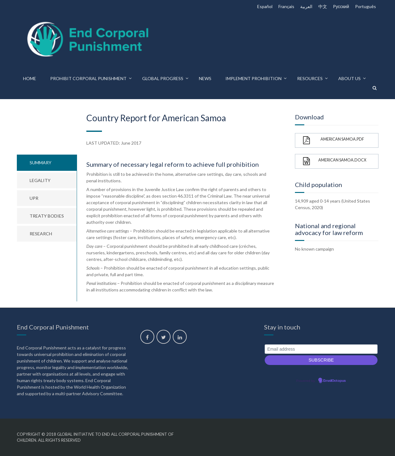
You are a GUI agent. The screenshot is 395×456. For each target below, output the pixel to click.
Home (29, 78)
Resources (310, 78)
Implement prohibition (253, 78)
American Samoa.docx (334, 161)
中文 (322, 6)
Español (264, 6)
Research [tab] (41, 233)
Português (365, 6)
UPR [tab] (34, 198)
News (205, 78)
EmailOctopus (334, 380)
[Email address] (321, 349)
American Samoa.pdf (333, 140)
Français (286, 6)
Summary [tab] (40, 162)
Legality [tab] (40, 180)
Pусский (341, 6)
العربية (306, 6)
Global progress (162, 78)
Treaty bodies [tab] (47, 215)
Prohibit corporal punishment (88, 78)
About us (349, 78)
